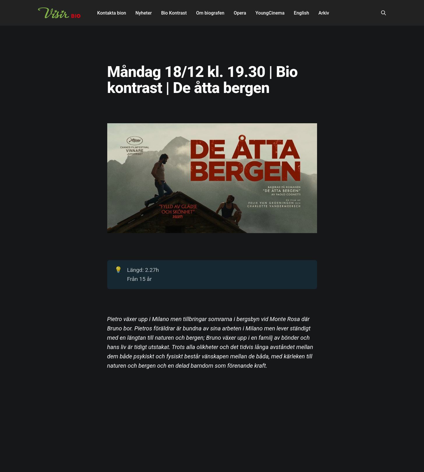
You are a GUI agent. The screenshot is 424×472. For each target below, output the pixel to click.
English (301, 13)
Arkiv (324, 13)
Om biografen (210, 13)
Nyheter (144, 13)
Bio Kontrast (174, 13)
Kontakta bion (111, 13)
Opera (240, 13)
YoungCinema (270, 13)
